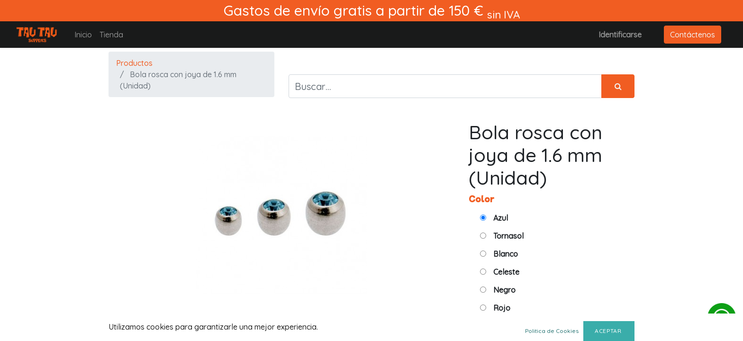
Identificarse (620, 34)
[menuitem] (83, 34)
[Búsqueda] (617, 86)
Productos (134, 63)
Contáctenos (692, 34)
